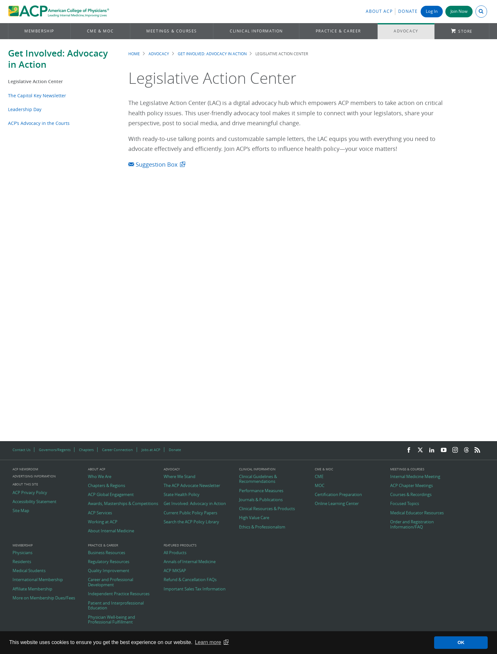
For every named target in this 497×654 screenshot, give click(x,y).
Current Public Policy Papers (190, 513)
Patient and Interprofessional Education (116, 606)
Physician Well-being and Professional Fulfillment (111, 620)
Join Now (458, 11)
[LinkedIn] (432, 450)
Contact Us (21, 449)
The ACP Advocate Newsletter (192, 485)
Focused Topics (404, 503)
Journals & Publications (261, 499)
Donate (407, 11)
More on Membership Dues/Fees (44, 598)
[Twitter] (420, 450)
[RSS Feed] (477, 450)
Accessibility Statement (34, 501)
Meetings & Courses (171, 31)
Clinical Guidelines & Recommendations (258, 479)
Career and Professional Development (110, 582)
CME (319, 476)
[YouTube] (444, 450)
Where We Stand (179, 476)
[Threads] (466, 450)
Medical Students (29, 570)
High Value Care (254, 517)
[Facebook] (409, 450)
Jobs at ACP (150, 449)
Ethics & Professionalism (262, 527)
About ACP (379, 11)
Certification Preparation (338, 494)
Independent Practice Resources (119, 594)
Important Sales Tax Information (195, 589)
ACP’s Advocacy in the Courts (39, 123)
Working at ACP (102, 522)
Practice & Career (338, 31)
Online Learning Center (337, 503)
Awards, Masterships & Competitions (123, 503)
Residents (22, 561)
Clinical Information (256, 31)
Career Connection (117, 449)
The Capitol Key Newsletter (37, 95)
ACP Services (100, 513)
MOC (319, 485)
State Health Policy (182, 494)
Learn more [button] (208, 642)
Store (465, 31)
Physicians (22, 552)
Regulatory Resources (108, 561)
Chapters (86, 449)
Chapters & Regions (106, 485)
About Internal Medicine (111, 531)
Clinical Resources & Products (267, 508)
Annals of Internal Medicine (190, 561)
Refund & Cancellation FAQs (190, 579)
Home (134, 54)
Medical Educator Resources (417, 513)
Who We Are (99, 476)
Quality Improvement (108, 570)
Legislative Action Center (35, 81)
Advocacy (406, 31)
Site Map (21, 510)
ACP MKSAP (175, 570)
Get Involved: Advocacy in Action (58, 58)
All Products (175, 552)
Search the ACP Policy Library (191, 522)
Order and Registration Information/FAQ (412, 524)
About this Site (25, 484)
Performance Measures (261, 490)
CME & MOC (100, 31)
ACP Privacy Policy (30, 492)
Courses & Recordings (411, 494)
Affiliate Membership (32, 589)
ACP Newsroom (25, 469)
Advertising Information (34, 476)
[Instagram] (455, 450)
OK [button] (461, 642)
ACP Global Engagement (111, 494)
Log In (432, 11)
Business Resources (106, 552)
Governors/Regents (55, 449)
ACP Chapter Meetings (411, 485)
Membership (39, 31)
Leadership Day (24, 109)
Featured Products (180, 545)
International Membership (38, 579)
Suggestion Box (152, 164)
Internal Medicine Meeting (415, 476)
